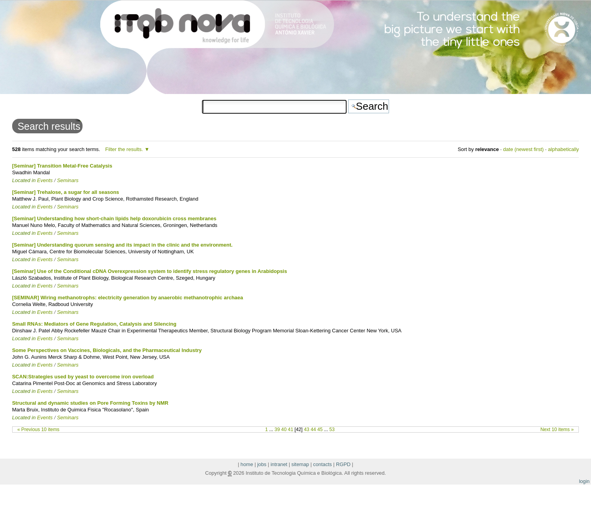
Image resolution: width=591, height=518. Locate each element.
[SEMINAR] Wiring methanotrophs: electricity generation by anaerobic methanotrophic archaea (127, 297)
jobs (261, 464)
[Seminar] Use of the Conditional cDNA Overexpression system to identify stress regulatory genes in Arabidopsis (149, 271)
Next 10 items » (557, 429)
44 (313, 429)
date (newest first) (523, 149)
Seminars (68, 180)
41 (291, 429)
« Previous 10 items (38, 429)
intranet (278, 464)
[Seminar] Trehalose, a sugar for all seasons (65, 192)
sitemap (300, 464)
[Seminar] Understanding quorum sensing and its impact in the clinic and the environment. (122, 245)
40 (284, 429)
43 (306, 429)
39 (277, 429)
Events (45, 180)
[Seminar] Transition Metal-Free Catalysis (62, 166)
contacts (322, 464)
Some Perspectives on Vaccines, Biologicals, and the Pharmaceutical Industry (107, 350)
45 (320, 429)
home (246, 464)
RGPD (343, 464)
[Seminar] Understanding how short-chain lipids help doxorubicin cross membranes (114, 218)
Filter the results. (125, 149)
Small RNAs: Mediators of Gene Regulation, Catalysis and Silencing (94, 324)
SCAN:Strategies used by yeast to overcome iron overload (83, 377)
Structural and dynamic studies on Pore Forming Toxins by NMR (90, 403)
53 (332, 429)
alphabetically (563, 149)
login (584, 481)
